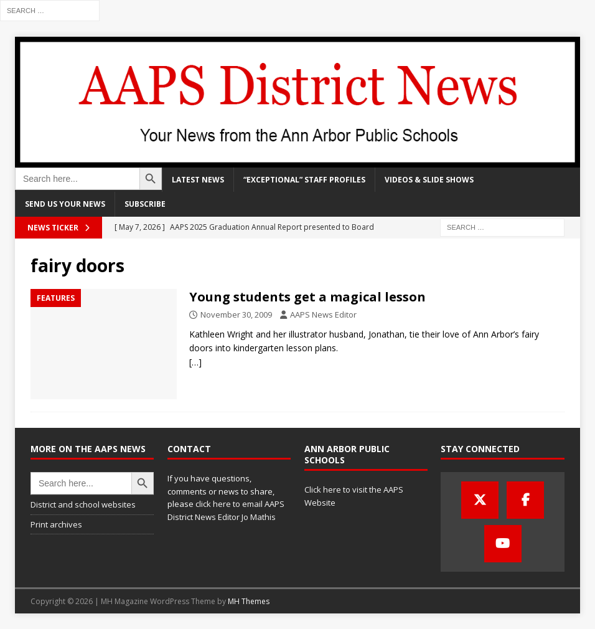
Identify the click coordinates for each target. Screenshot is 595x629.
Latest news (198, 179)
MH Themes (248, 601)
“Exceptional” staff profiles (304, 179)
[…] (195, 362)
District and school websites (83, 504)
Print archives (56, 524)
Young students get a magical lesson (307, 296)
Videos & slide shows (429, 179)
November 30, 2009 (236, 314)
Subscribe (145, 204)
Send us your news (65, 204)
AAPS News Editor (323, 314)
